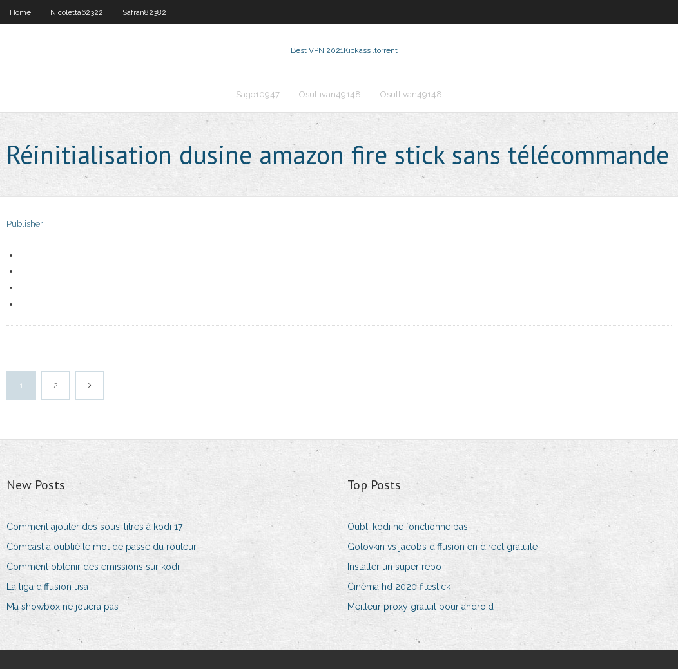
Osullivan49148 (330, 94)
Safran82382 (144, 12)
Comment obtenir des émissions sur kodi (92, 566)
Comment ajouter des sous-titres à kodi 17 (94, 527)
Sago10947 (258, 94)
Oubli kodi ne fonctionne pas (407, 527)
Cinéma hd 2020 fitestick (398, 586)
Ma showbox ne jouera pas (62, 606)
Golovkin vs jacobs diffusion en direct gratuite (442, 547)
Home (20, 12)
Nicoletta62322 (76, 12)
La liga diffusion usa (47, 586)
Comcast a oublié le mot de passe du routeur (101, 547)
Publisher (24, 224)
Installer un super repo (394, 566)
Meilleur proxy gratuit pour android (420, 606)
